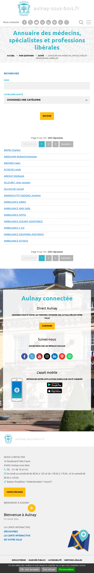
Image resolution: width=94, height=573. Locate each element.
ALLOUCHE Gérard (14, 189)
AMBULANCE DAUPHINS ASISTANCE (24, 234)
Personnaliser (66, 569)
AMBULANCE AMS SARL (17, 208)
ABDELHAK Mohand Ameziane (20, 156)
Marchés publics (37, 560)
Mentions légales (73, 560)
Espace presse (19, 560)
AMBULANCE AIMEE (15, 202)
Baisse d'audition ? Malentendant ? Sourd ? (29, 481)
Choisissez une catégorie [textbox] (24, 100)
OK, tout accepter (29, 569)
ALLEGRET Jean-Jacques (17, 182)
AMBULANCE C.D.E (14, 227)
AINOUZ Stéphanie (14, 176)
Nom (6, 80)
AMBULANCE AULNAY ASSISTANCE (23, 221)
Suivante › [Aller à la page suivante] (66, 144)
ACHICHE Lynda (12, 169)
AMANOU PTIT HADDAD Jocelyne (22, 195)
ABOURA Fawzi (12, 163)
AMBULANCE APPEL (15, 215)
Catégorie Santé (13, 94)
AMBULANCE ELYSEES (16, 240)
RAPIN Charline (12, 150)
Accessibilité (54, 560)
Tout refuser (49, 569)
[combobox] (47, 100)
